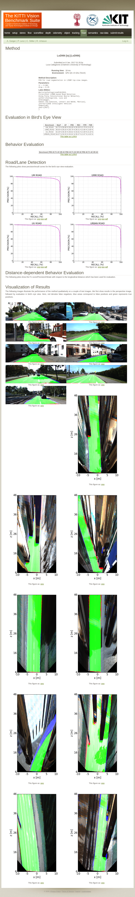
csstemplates (86, 891)
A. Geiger (11, 41)
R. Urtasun (41, 41)
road (84, 33)
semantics (93, 33)
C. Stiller (30, 41)
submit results (116, 33)
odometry (57, 33)
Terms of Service (68, 891)
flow (29, 33)
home (7, 33)
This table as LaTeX (68, 136)
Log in (125, 41)
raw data (104, 33)
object (67, 33)
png (38, 219)
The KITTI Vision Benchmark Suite (22, 18)
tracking (75, 33)
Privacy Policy (55, 891)
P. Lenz (21, 41)
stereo (23, 33)
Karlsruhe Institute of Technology (25, 24)
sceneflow (38, 33)
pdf (45, 219)
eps (42, 219)
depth (48, 33)
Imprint (77, 891)
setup (14, 33)
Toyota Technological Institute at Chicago (23, 26)
